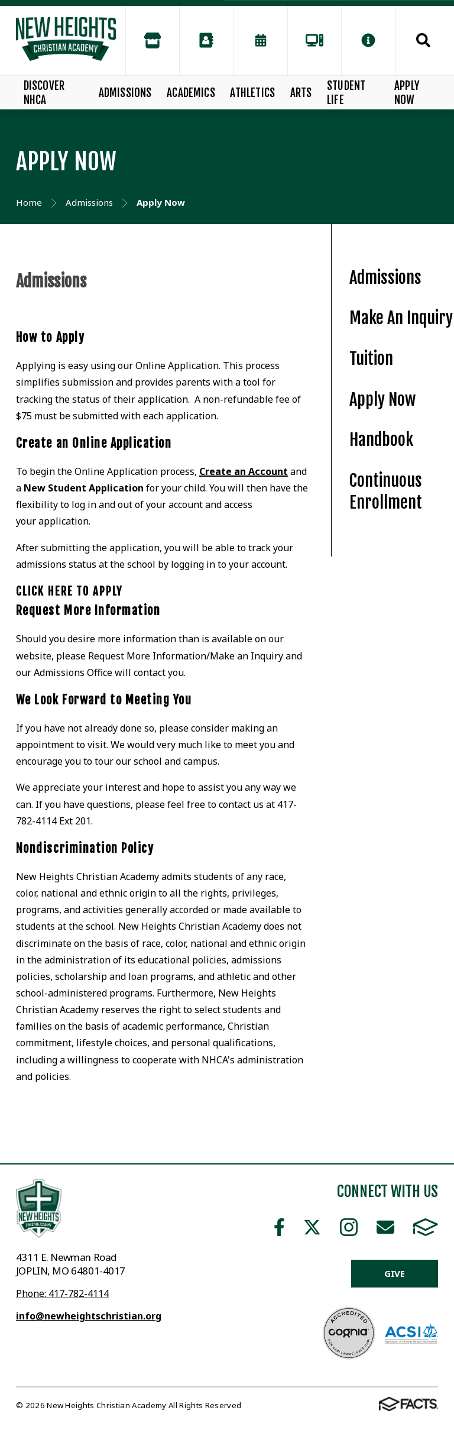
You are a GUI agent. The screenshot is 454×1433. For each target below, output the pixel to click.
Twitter (312, 1227)
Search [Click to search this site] (423, 40)
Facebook (279, 1227)
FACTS (425, 1227)
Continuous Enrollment (385, 491)
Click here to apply (69, 591)
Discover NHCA (44, 93)
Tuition (371, 358)
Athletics (252, 93)
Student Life (346, 93)
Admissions (125, 93)
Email (385, 1227)
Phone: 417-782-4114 (62, 1293)
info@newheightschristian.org (88, 1315)
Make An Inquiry (401, 318)
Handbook (381, 439)
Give (394, 1273)
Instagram (349, 1227)
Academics (191, 93)
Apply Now (407, 93)
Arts (301, 93)
